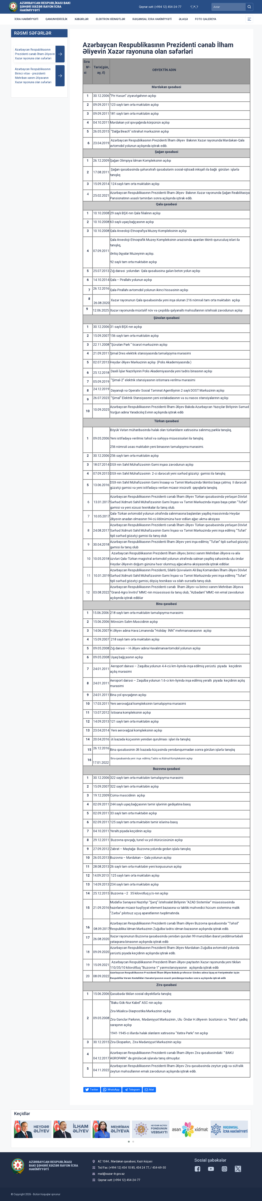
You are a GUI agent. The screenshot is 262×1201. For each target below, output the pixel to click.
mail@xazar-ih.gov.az (111, 1174)
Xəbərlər (82, 19)
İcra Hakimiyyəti (26, 19)
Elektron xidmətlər (110, 19)
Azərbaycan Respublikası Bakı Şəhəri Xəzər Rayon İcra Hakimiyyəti (45, 6)
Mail (151, 1089)
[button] (129, 1141)
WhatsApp (114, 1089)
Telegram (134, 1089)
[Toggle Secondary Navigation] (249, 19)
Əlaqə (183, 19)
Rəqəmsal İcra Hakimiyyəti (152, 19)
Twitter (94, 1089)
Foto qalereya (205, 19)
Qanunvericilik (56, 19)
